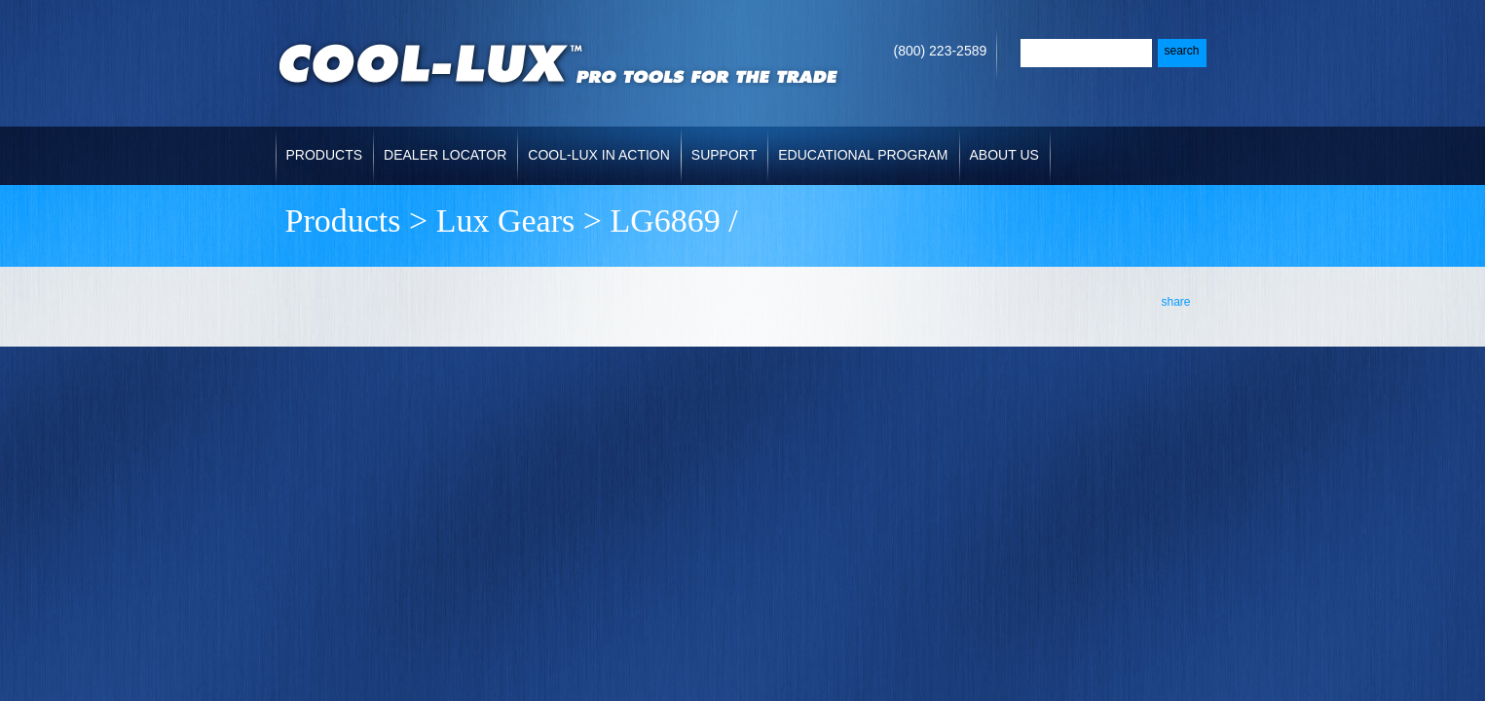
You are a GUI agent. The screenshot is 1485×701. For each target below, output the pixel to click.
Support (724, 155)
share (1175, 302)
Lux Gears (505, 221)
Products (324, 155)
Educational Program (862, 155)
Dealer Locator (445, 155)
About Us (1004, 155)
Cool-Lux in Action (598, 155)
